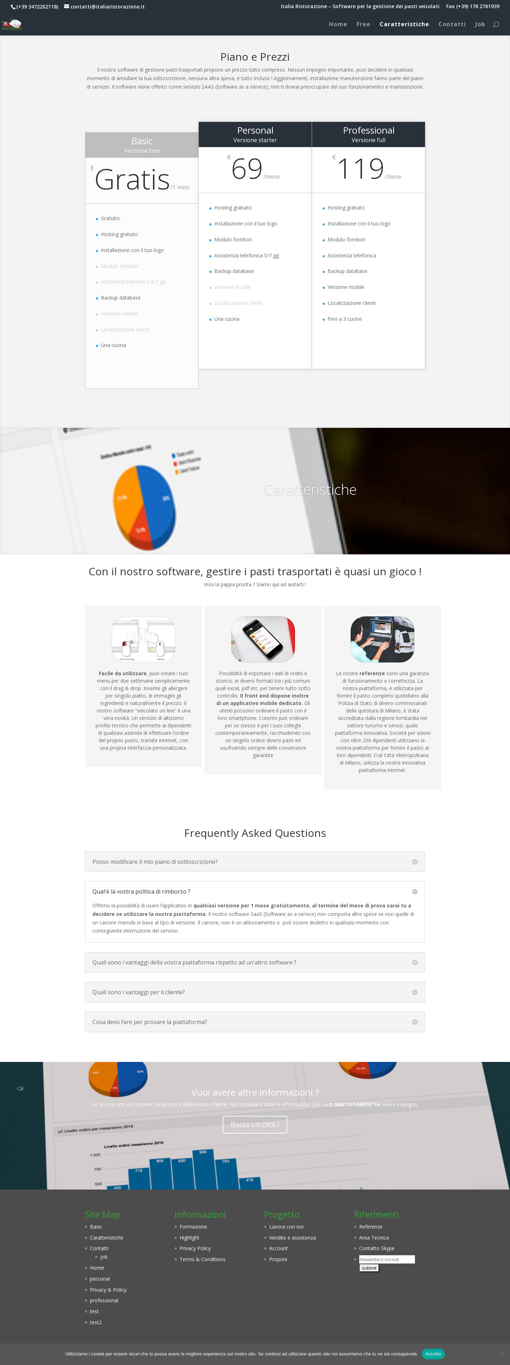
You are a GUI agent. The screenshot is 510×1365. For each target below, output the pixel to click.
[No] (501, 1354)
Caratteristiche (404, 25)
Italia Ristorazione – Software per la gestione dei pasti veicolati (360, 7)
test (94, 1311)
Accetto (433, 1353)
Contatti (452, 25)
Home (338, 25)
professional (104, 1300)
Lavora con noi (286, 1226)
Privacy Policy (195, 1248)
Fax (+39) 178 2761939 (472, 7)
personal (100, 1278)
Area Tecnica (374, 1237)
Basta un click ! (255, 1124)
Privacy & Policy (108, 1289)
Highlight (189, 1237)
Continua (141, 369)
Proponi (278, 1259)
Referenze (370, 1226)
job (104, 1256)
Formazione (193, 1226)
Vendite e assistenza (292, 1237)
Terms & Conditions (203, 1259)
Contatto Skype (377, 1248)
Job (480, 25)
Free (363, 25)
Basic (96, 1226)
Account (278, 1248)
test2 (96, 1322)
